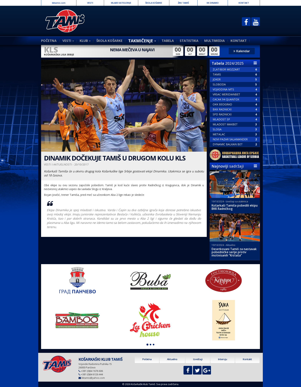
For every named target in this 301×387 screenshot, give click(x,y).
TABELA (168, 40)
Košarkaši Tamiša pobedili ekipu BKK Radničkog (235, 207)
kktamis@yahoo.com (93, 378)
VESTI (90, 2)
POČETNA (49, 40)
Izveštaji (198, 359)
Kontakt (247, 359)
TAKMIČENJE (142, 40)
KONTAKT (244, 2)
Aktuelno (172, 359)
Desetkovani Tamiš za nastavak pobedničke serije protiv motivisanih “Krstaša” (234, 252)
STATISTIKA (189, 40)
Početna (147, 359)
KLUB (85, 40)
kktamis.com (58, 2)
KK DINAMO (213, 2)
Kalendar (241, 51)
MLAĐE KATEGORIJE (121, 2)
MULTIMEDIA (214, 40)
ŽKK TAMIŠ (183, 2)
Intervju (222, 359)
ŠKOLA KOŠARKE (153, 2)
